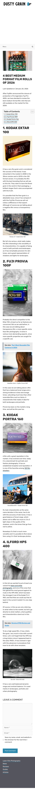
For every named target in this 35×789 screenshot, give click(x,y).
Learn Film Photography (11, 761)
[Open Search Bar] (32, 46)
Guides (5, 769)
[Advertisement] (17, 25)
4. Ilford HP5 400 (11, 122)
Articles (5, 772)
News (5, 764)
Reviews (6, 766)
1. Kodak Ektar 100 (11, 114)
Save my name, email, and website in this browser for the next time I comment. (18, 739)
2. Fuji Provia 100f (11, 117)
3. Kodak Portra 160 (12, 119)
